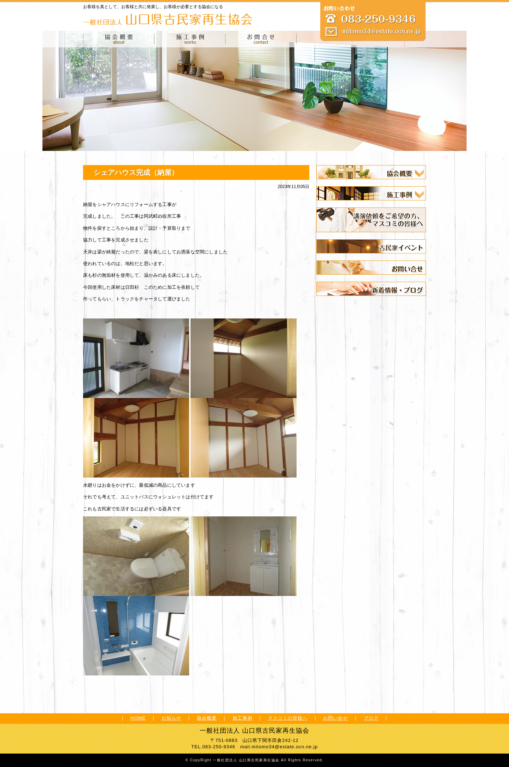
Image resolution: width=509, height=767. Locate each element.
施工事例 (242, 718)
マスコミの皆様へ (288, 718)
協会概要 (207, 718)
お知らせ (171, 718)
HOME (138, 718)
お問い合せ (335, 718)
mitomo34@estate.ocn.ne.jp (285, 746)
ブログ (371, 718)
